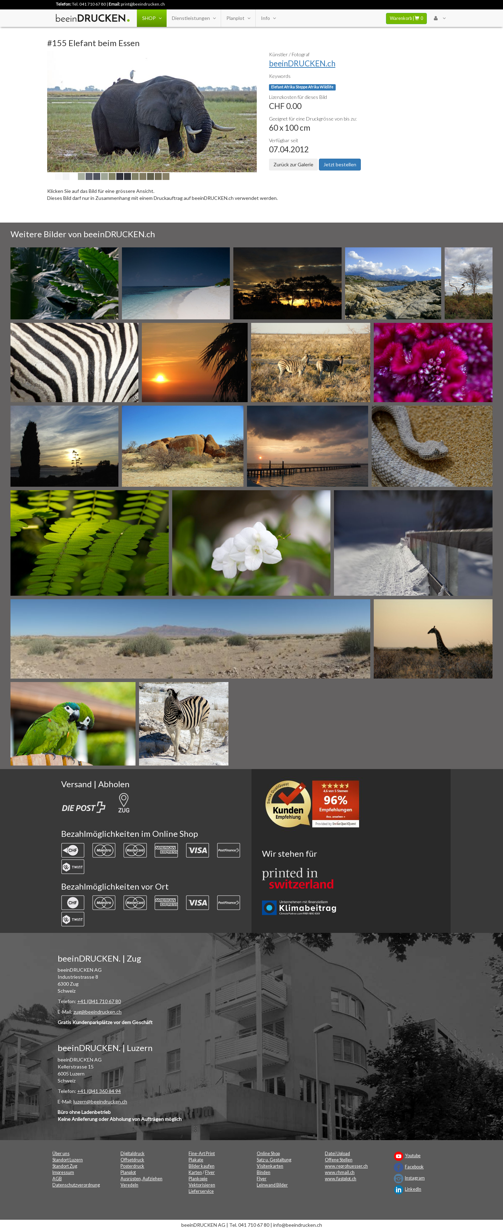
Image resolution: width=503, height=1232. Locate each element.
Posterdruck (132, 1166)
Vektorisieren (202, 1185)
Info (268, 18)
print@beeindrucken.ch (143, 4)
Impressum (63, 1172)
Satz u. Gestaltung (274, 1159)
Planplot (238, 18)
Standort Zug (64, 1166)
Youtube (413, 1155)
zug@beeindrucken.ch (97, 1012)
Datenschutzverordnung (76, 1185)
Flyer (210, 1172)
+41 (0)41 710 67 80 (99, 1001)
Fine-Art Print (202, 1153)
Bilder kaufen (201, 1166)
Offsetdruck (132, 1159)
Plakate (196, 1159)
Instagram (415, 1178)
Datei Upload (337, 1153)
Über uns (61, 1153)
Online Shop (268, 1153)
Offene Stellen (338, 1159)
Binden (263, 1172)
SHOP (151, 18)
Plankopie (198, 1178)
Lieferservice (201, 1191)
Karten (195, 1172)
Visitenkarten (270, 1166)
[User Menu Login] (440, 18)
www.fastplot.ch (340, 1178)
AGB (57, 1178)
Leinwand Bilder (272, 1185)
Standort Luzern (67, 1159)
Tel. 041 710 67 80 (89, 4)
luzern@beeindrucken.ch (100, 1101)
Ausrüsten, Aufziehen (141, 1178)
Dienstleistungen (194, 18)
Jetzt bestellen (339, 164)
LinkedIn (413, 1189)
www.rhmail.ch (340, 1172)
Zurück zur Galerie (293, 164)
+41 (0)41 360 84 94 (99, 1091)
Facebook (414, 1166)
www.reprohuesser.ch (346, 1166)
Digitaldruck (133, 1153)
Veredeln (129, 1185)
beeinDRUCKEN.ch (302, 63)
